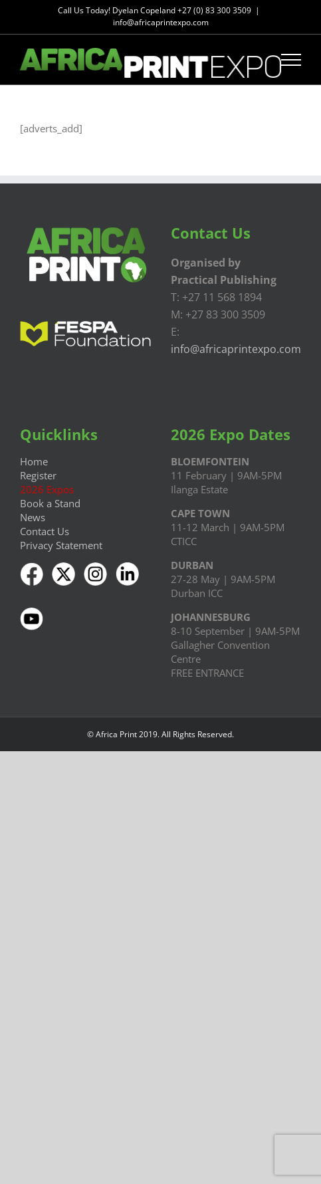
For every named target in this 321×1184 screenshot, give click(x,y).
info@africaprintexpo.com (161, 22)
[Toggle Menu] (291, 60)
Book (32, 503)
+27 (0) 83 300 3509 (214, 10)
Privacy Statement (61, 545)
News (32, 517)
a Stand (62, 503)
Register (38, 475)
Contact (37, 531)
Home (34, 461)
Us (61, 531)
